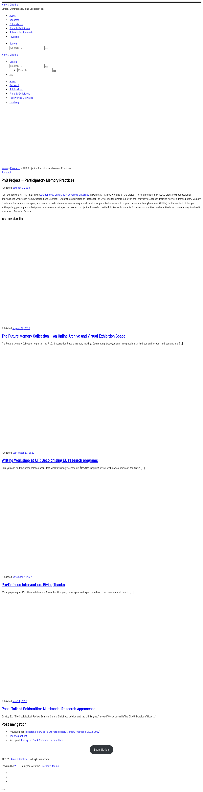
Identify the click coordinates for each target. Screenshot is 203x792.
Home (5, 168)
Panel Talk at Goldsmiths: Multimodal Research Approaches (48, 709)
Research (15, 168)
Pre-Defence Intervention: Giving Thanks (33, 584)
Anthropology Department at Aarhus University (64, 194)
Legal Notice (101, 750)
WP (16, 766)
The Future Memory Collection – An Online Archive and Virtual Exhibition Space (63, 336)
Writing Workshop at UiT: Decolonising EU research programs (50, 460)
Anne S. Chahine (19, 759)
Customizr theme (50, 766)
